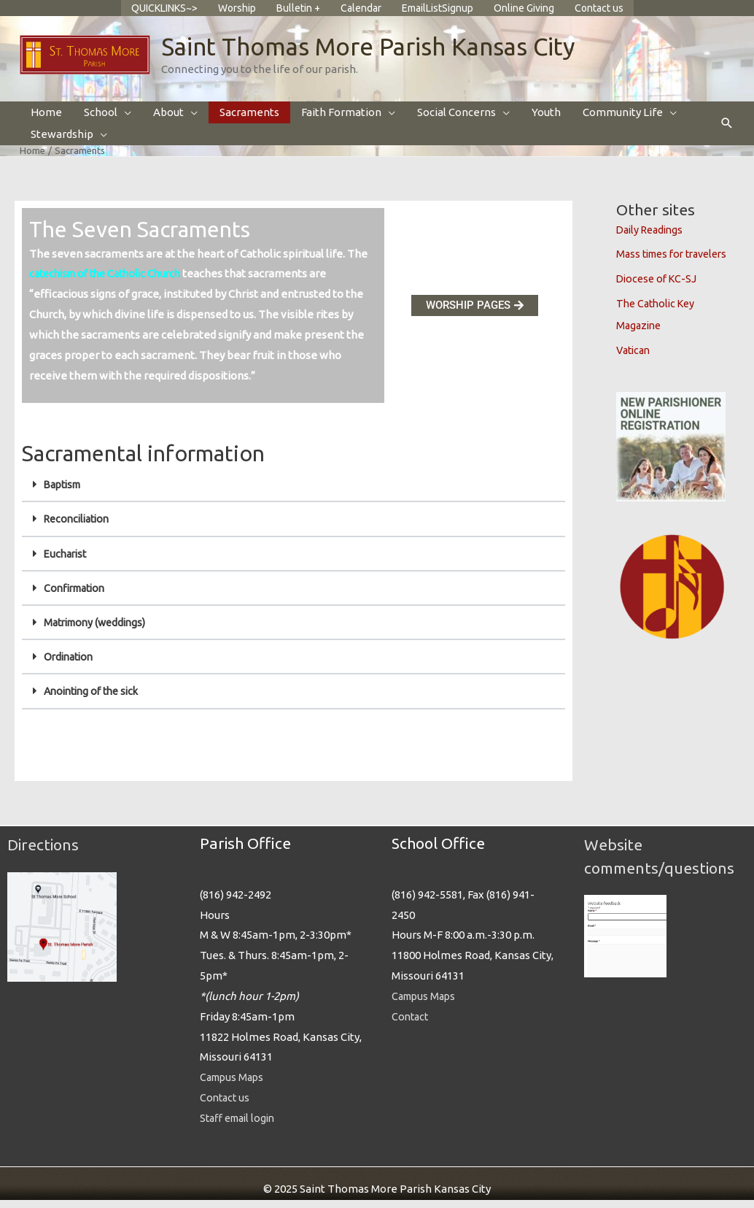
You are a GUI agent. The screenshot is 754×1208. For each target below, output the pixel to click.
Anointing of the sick (95, 700)
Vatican (635, 359)
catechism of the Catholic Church (111, 283)
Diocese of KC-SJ (658, 288)
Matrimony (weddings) (99, 632)
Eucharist (67, 563)
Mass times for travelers (677, 264)
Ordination (71, 666)
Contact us (226, 1106)
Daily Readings (652, 239)
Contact (411, 1024)
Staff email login (241, 1126)
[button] (727, 134)
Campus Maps (234, 1086)
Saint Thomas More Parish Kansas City (379, 55)
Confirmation (78, 597)
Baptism (65, 494)
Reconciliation (80, 529)
